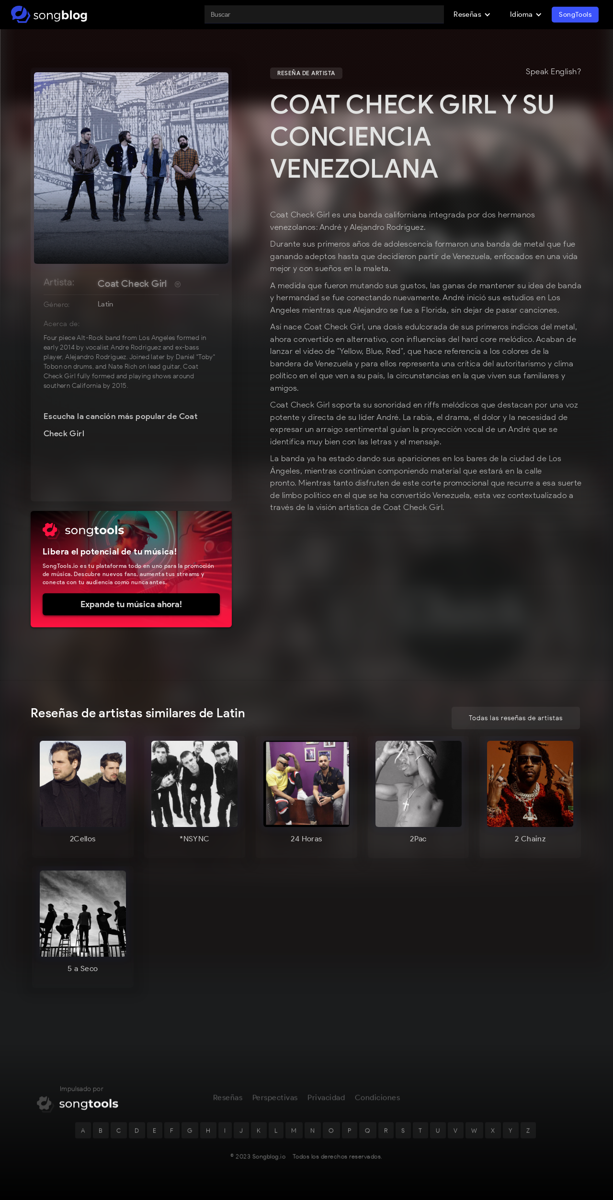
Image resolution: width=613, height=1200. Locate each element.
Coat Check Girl (132, 283)
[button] (472, 14)
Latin (106, 304)
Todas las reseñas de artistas (516, 718)
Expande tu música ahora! (131, 604)
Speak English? (553, 72)
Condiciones (377, 1100)
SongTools (575, 15)
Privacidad (326, 1100)
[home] (49, 14)
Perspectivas (275, 1100)
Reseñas (228, 1100)
